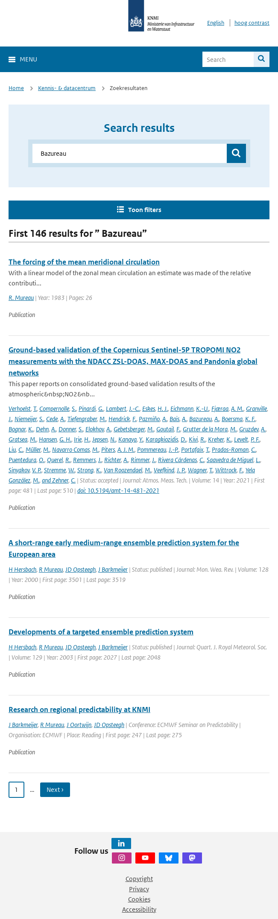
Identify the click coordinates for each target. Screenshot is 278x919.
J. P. (181, 470)
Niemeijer (26, 419)
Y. (141, 439)
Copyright (139, 879)
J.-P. (174, 449)
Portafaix (192, 449)
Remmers (84, 460)
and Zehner (55, 480)
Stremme (55, 470)
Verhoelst (20, 408)
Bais (174, 419)
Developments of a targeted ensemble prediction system (101, 632)
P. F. (255, 439)
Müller (33, 449)
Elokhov (94, 429)
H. (87, 439)
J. (10, 419)
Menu (28, 59)
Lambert (116, 408)
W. (71, 470)
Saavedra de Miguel (230, 460)
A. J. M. (126, 449)
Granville (256, 408)
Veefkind (164, 470)
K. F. (250, 419)
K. (30, 429)
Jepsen (100, 439)
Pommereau (151, 449)
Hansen (48, 439)
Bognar (17, 429)
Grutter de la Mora (205, 429)
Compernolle (54, 408)
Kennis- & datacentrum (67, 88)
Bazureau (200, 419)
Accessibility (139, 909)
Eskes (148, 408)
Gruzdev (248, 429)
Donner (67, 429)
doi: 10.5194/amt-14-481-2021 (118, 490)
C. (20, 449)
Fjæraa (219, 408)
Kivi (193, 439)
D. (183, 439)
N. (113, 439)
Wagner (197, 470)
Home (16, 88)
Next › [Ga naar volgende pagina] (55, 789)
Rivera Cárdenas (177, 460)
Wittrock (226, 470)
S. (74, 408)
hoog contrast (251, 22)
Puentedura (22, 460)
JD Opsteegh (80, 569)
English (215, 22)
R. (202, 439)
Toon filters (144, 210)
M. (102, 419)
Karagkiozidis (162, 439)
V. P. (36, 470)
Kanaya (127, 439)
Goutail (165, 429)
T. (35, 408)
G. (100, 408)
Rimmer (140, 460)
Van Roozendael (123, 470)
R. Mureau (21, 298)
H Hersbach (22, 569)
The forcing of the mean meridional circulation (84, 262)
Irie (78, 439)
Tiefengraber (82, 419)
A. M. (237, 408)
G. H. (65, 439)
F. (134, 419)
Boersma (232, 419)
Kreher (216, 439)
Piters (108, 449)
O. (41, 460)
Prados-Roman (230, 449)
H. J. (163, 408)
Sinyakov (19, 470)
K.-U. (202, 408)
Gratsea (18, 439)
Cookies (139, 899)
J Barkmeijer (113, 569)
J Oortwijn (79, 725)
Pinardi (87, 408)
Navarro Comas (71, 449)
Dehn (42, 429)
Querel (55, 460)
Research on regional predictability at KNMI (79, 709)
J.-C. (134, 408)
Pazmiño (149, 419)
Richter (112, 460)
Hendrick (119, 419)
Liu (12, 449)
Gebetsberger (129, 429)
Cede (52, 419)
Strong (85, 470)
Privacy (139, 889)
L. (258, 460)
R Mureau (51, 569)
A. (62, 419)
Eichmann (181, 408)
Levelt (241, 439)
